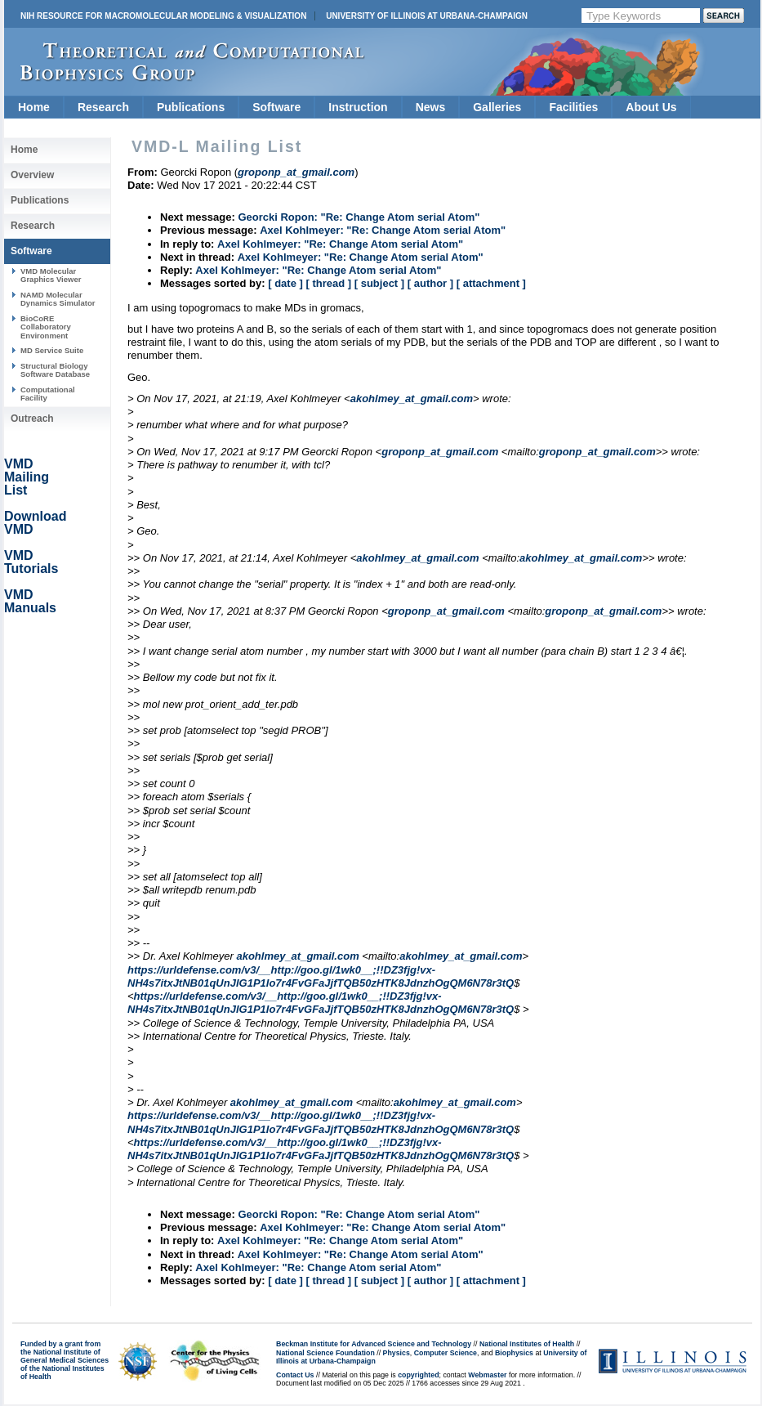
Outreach (32, 418)
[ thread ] (328, 283)
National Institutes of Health (526, 1344)
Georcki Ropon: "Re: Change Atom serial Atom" (358, 217)
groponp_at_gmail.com (439, 452)
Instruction (357, 107)
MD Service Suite (51, 350)
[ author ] (430, 283)
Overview (32, 175)
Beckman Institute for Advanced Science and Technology (373, 1344)
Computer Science (445, 1353)
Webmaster (487, 1375)
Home (34, 107)
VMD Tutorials (31, 562)
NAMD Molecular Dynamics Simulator (58, 298)
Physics (396, 1353)
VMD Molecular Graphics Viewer (50, 275)
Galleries (497, 107)
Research (103, 107)
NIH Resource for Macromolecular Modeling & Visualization (163, 15)
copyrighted (418, 1375)
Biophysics (514, 1353)
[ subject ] (379, 283)
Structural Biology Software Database (55, 369)
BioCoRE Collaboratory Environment (45, 327)
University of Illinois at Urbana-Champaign (427, 15)
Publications (191, 107)
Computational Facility (47, 393)
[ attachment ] (491, 283)
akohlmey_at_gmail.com (411, 398)
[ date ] (285, 283)
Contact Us (295, 1375)
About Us (651, 107)
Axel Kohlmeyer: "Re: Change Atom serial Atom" (383, 230)
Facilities (573, 107)
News (431, 107)
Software (276, 107)
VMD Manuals (30, 601)
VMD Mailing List (26, 477)
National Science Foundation (325, 1353)
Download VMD (35, 522)
